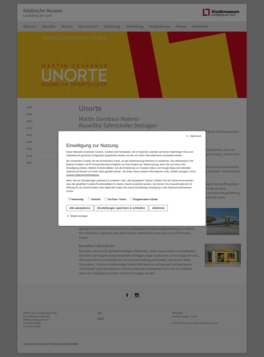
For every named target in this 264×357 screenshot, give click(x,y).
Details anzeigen (79, 216)
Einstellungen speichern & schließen (121, 208)
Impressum (195, 136)
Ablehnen (158, 208)
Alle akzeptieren (79, 208)
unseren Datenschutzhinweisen (82, 175)
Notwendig (76, 199)
